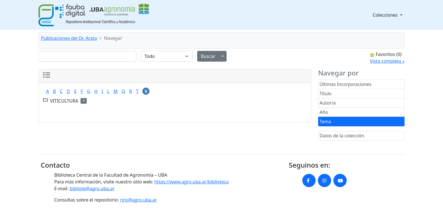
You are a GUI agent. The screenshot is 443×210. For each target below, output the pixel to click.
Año (324, 112)
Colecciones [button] (386, 15)
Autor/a (328, 103)
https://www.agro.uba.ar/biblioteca (191, 182)
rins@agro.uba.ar (138, 200)
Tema (325, 121)
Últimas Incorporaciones (346, 84)
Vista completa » (387, 61)
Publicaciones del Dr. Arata (69, 38)
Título (326, 93)
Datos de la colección (342, 136)
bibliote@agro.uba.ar (92, 188)
